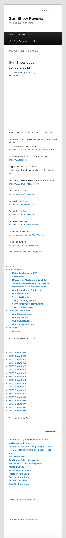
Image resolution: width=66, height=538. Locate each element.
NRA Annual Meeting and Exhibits (29, 280)
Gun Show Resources (18, 41)
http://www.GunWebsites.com (22, 194)
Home (12, 35)
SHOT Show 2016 (17, 373)
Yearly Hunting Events (23, 307)
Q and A (40, 252)
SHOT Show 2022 (17, 356)
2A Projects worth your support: (23, 519)
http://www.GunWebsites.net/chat (24, 225)
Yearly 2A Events (20, 297)
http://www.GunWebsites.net (22, 214)
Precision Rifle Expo (19, 474)
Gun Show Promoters (23, 324)
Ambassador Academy (20, 470)
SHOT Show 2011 (17, 390)
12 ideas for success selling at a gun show (30, 446)
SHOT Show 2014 (17, 380)
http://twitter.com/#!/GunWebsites (24, 245)
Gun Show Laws (20, 317)
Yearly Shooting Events (24, 300)
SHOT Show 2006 (17, 407)
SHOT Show (18, 276)
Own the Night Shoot (19, 477)
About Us (37, 41)
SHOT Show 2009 (17, 397)
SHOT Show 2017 (17, 370)
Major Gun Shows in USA (24, 273)
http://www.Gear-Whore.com (22, 204)
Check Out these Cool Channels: (24, 499)
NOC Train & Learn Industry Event (26, 463)
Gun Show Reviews (26, 18)
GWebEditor (14, 75)
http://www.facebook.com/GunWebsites (27, 235)
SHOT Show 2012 (17, 387)
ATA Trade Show (17, 456)
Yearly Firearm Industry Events (27, 304)
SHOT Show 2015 (17, 376)
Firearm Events (25, 35)
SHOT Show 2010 (17, 393)
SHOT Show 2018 (17, 366)
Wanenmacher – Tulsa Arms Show (29, 287)
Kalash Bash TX (16, 467)
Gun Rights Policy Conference (27, 290)
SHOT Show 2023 (17, 352)
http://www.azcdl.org (18, 160)
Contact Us (17, 331)
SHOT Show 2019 (17, 363)
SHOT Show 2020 (17, 359)
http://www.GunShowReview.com (24, 184)
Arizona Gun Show (18, 480)
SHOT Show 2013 (17, 383)
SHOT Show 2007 (17, 404)
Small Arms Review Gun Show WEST (30, 283)
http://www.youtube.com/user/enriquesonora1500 (31, 149)
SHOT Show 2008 (17, 400)
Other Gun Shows (21, 293)
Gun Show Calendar (22, 314)
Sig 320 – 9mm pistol (19, 484)
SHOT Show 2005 (17, 410)
